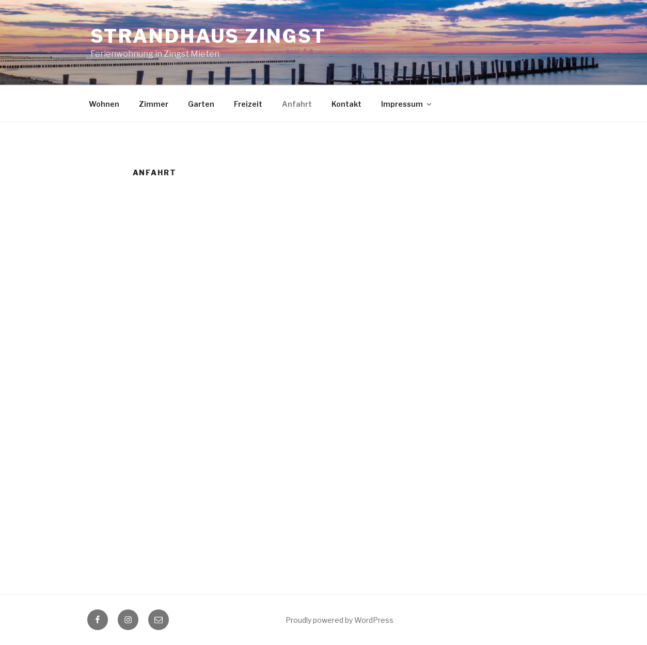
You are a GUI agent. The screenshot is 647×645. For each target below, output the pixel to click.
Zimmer (153, 104)
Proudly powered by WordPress (339, 620)
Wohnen (104, 104)
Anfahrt (297, 104)
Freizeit (248, 104)
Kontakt (346, 104)
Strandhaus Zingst (208, 36)
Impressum (407, 104)
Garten (201, 104)
